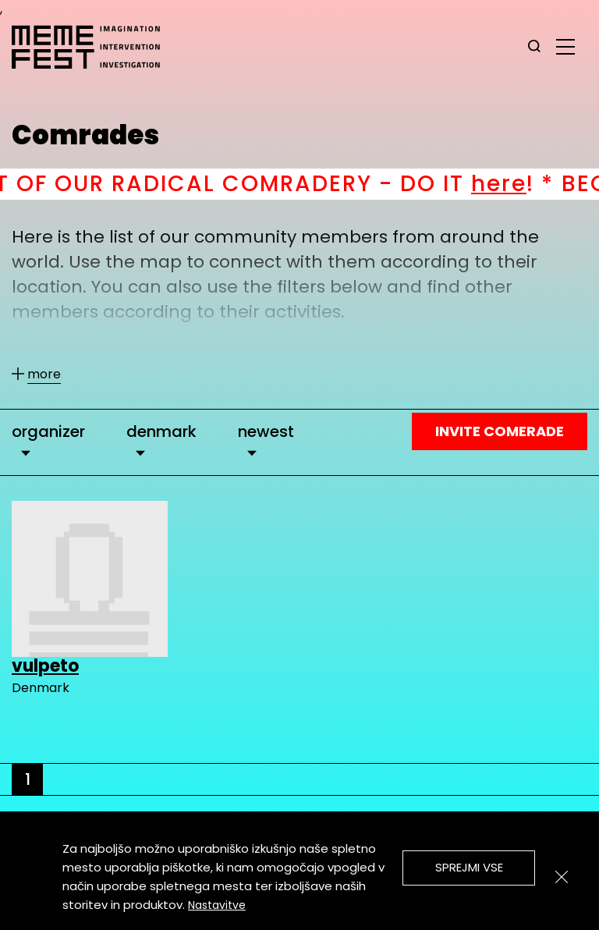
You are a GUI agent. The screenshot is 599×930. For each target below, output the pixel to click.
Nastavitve (217, 905)
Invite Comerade (499, 431)
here (530, 184)
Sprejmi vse (469, 867)
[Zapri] (561, 877)
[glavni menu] (565, 46)
